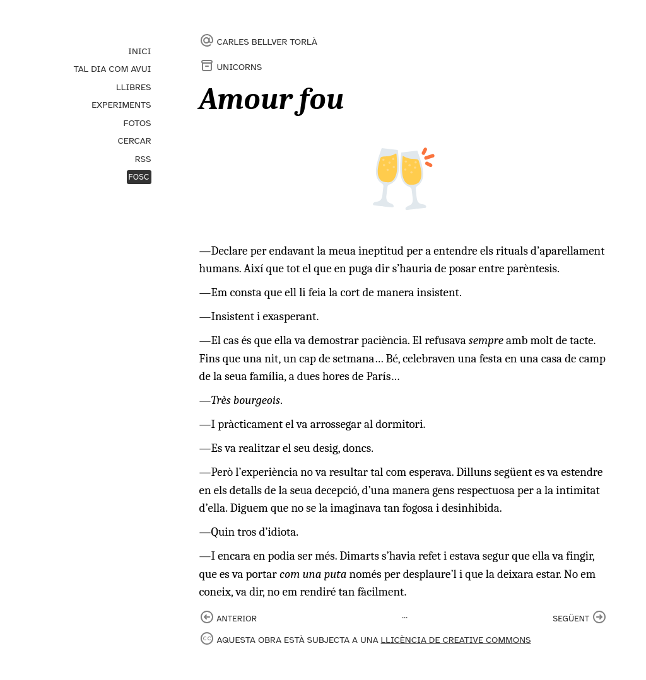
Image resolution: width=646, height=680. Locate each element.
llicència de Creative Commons (456, 639)
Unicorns (239, 66)
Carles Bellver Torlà (267, 41)
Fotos (137, 123)
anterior (236, 618)
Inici (139, 51)
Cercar (134, 140)
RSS (143, 158)
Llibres (133, 87)
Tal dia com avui (112, 68)
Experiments (121, 104)
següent (571, 618)
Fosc (139, 177)
